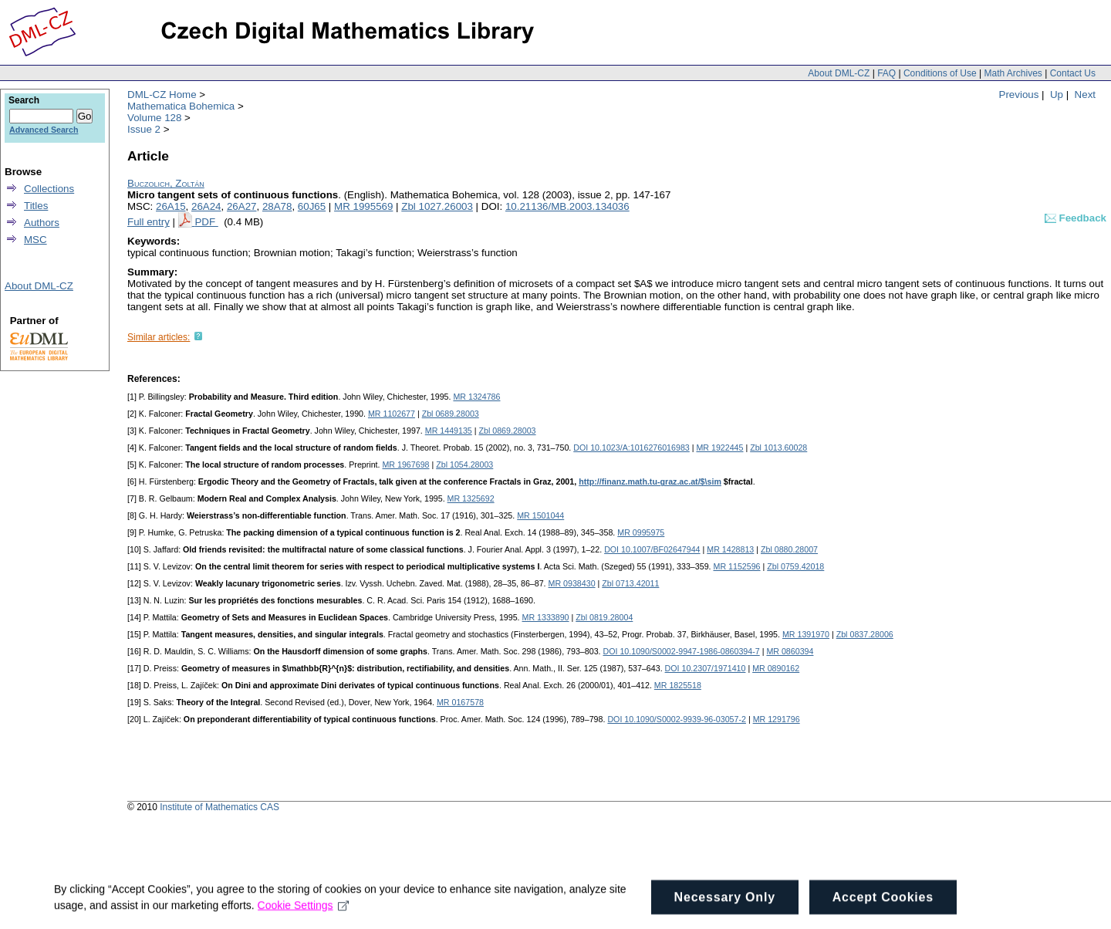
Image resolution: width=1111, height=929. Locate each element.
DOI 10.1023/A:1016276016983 (631, 447)
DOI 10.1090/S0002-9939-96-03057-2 (676, 719)
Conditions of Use (940, 73)
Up (1056, 94)
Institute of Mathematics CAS (219, 807)
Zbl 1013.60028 (778, 447)
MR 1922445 (719, 447)
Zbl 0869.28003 (506, 430)
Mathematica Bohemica (181, 106)
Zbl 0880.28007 (789, 549)
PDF (206, 222)
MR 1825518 (677, 685)
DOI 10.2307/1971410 (705, 668)
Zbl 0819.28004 (604, 617)
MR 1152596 (737, 566)
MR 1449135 (448, 430)
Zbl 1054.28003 (464, 464)
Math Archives (1013, 73)
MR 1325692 (471, 498)
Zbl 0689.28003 (450, 413)
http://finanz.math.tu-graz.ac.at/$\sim (650, 481)
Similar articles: (158, 337)
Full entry (148, 222)
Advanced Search (43, 129)
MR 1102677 (391, 413)
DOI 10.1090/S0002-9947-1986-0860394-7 (681, 651)
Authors (41, 222)
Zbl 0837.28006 (864, 634)
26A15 (171, 206)
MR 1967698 (405, 464)
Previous (1019, 94)
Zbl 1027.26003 (437, 206)
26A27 (242, 206)
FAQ (886, 73)
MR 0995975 (640, 532)
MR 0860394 (789, 651)
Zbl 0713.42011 (630, 583)
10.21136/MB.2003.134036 (567, 206)
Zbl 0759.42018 (795, 566)
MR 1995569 (363, 206)
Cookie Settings (304, 913)
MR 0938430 (572, 583)
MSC (35, 239)
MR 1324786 (476, 396)
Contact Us (1073, 73)
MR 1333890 (545, 617)
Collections (49, 188)
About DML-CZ (839, 73)
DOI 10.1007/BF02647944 (652, 549)
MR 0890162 (775, 668)
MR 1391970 (805, 634)
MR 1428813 (730, 549)
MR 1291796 (776, 719)
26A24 (206, 206)
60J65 (312, 206)
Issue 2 (143, 129)
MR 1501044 (540, 515)
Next (1085, 94)
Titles (36, 205)
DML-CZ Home (162, 94)
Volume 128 (154, 117)
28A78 (277, 206)
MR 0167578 (460, 702)
